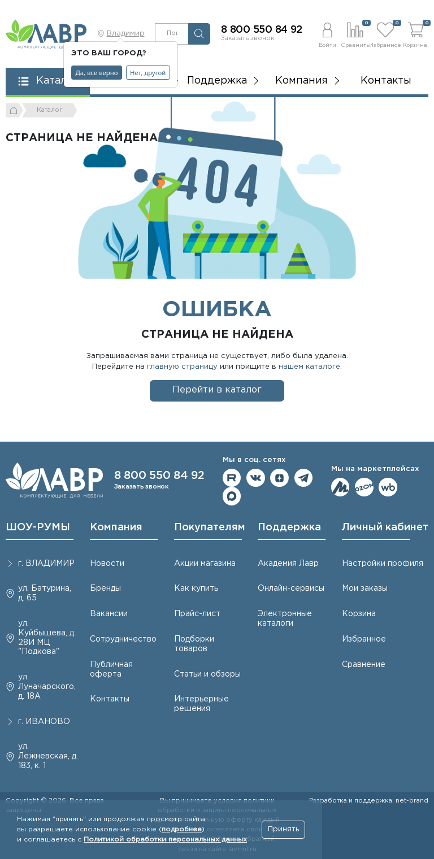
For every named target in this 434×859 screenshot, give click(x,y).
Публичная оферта (111, 669)
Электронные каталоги (285, 619)
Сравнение (363, 664)
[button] (327, 34)
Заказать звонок (248, 38)
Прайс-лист (197, 614)
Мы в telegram (303, 478)
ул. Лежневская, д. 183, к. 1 (48, 756)
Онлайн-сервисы (291, 588)
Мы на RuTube (232, 478)
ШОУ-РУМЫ (38, 527)
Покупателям (209, 527)
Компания (116, 527)
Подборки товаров (194, 644)
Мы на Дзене (279, 478)
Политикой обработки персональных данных (165, 839)
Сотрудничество (123, 639)
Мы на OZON (364, 487)
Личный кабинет (385, 527)
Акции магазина (205, 563)
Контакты (386, 80)
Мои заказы (365, 588)
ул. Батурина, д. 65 (44, 593)
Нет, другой (148, 72)
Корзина (359, 614)
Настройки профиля (382, 563)
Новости (107, 563)
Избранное (364, 639)
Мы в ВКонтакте (255, 478)
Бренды (105, 588)
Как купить (196, 588)
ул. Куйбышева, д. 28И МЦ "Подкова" (47, 637)
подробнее (182, 829)
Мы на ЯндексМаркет (340, 487)
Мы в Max (232, 496)
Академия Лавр (288, 563)
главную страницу (182, 367)
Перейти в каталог (217, 390)
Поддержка (289, 527)
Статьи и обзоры (207, 674)
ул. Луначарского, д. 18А (47, 687)
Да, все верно (97, 72)
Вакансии (109, 614)
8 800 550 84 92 (261, 29)
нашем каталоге (309, 367)
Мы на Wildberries (388, 487)
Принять (283, 829)
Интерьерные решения (201, 704)
